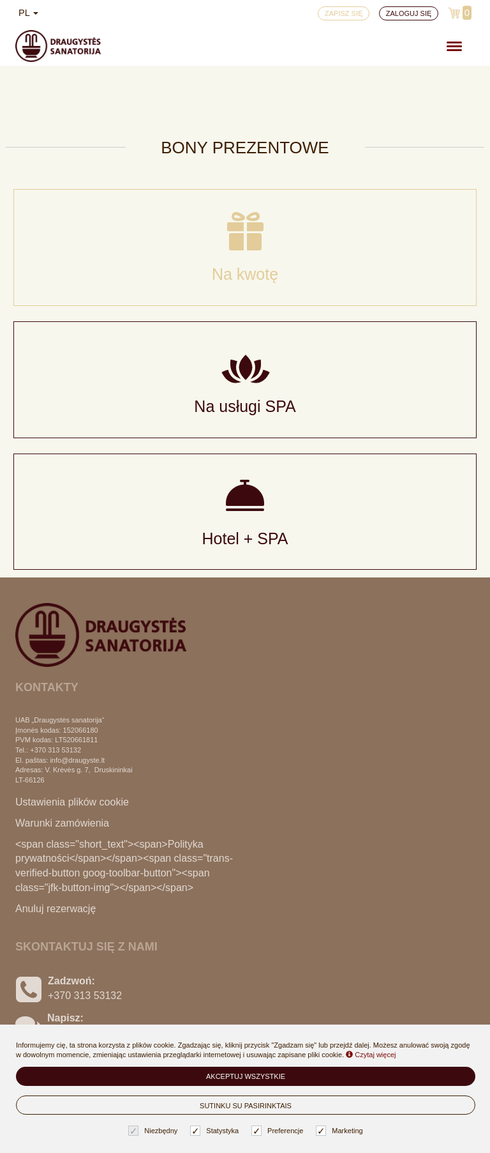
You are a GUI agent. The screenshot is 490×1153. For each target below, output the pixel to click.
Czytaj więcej (371, 1054)
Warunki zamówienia (62, 823)
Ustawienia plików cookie (72, 802)
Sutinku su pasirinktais (246, 1106)
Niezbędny (154, 1131)
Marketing (340, 1131)
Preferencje (279, 1131)
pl (28, 13)
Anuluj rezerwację (55, 908)
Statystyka (216, 1131)
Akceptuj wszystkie (245, 1076)
